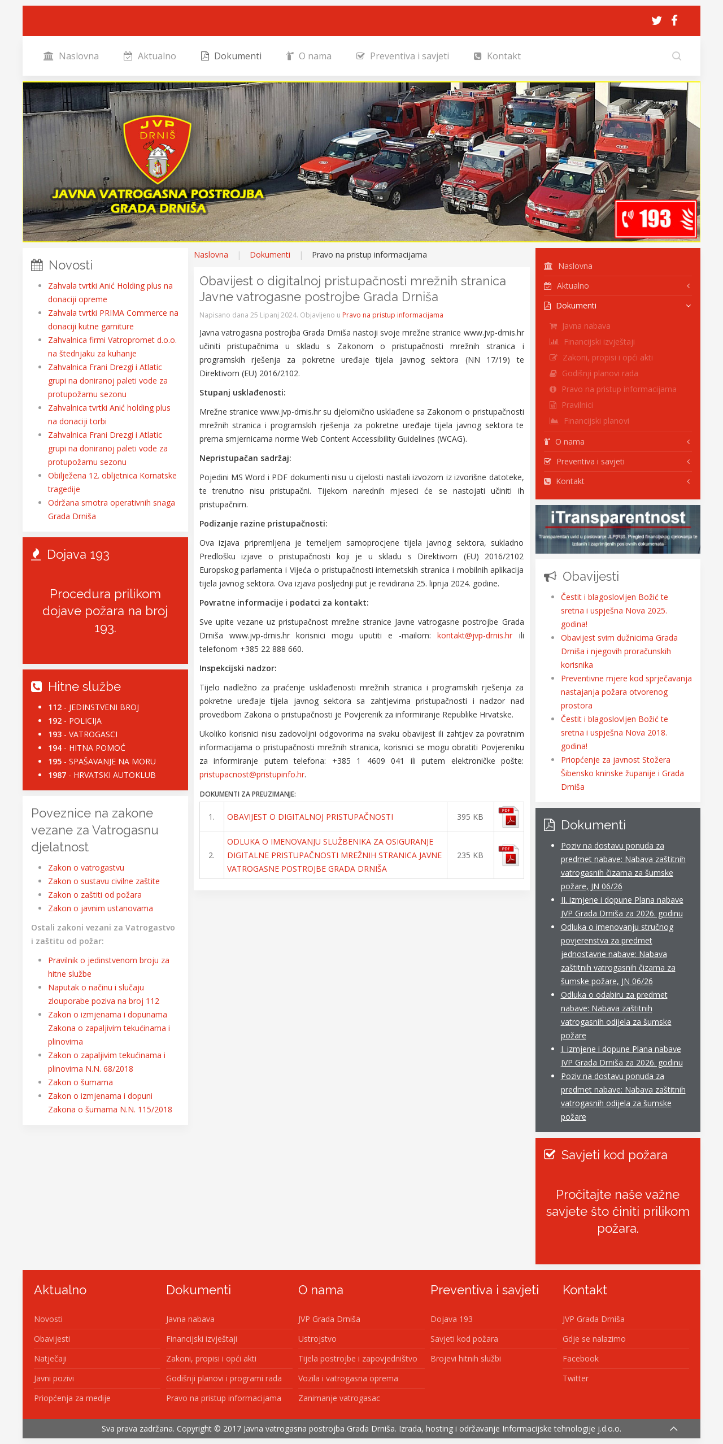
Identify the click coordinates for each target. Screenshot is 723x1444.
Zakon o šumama (80, 1082)
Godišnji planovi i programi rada (224, 1378)
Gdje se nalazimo (594, 1338)
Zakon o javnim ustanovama (100, 908)
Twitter (576, 1378)
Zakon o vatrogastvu (86, 867)
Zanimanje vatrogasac (339, 1398)
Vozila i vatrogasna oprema (348, 1378)
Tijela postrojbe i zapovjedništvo (357, 1358)
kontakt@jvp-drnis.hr (474, 635)
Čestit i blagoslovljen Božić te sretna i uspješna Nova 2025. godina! (614, 610)
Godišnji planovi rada (594, 373)
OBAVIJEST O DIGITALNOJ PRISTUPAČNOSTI (310, 816)
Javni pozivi (54, 1378)
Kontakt (497, 56)
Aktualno (150, 56)
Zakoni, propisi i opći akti (601, 357)
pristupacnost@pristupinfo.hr (251, 774)
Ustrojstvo (317, 1338)
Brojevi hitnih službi (465, 1358)
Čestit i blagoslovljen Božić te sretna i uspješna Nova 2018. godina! (614, 732)
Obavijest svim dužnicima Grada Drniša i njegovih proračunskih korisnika (619, 651)
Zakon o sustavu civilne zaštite (104, 881)
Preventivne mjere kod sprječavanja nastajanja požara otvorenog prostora (626, 692)
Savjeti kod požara (464, 1338)
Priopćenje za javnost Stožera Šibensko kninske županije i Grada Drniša (622, 773)
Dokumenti (231, 56)
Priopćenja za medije (72, 1398)
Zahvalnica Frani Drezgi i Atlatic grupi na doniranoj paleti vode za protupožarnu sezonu (108, 380)
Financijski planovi (589, 420)
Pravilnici (571, 404)
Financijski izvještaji (592, 341)
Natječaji (50, 1358)
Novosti (48, 1318)
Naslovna (71, 56)
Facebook (581, 1358)
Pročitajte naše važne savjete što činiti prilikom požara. (618, 1211)
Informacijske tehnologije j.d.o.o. (561, 1428)
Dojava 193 (451, 1318)
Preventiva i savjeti (402, 56)
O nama (309, 56)
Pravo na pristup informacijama (392, 315)
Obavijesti (52, 1338)
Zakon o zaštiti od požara (95, 894)
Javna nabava (580, 325)
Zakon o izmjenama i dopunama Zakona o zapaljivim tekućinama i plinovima (109, 1028)
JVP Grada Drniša (329, 1318)
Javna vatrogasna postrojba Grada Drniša (319, 1428)
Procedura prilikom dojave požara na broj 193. (105, 610)
